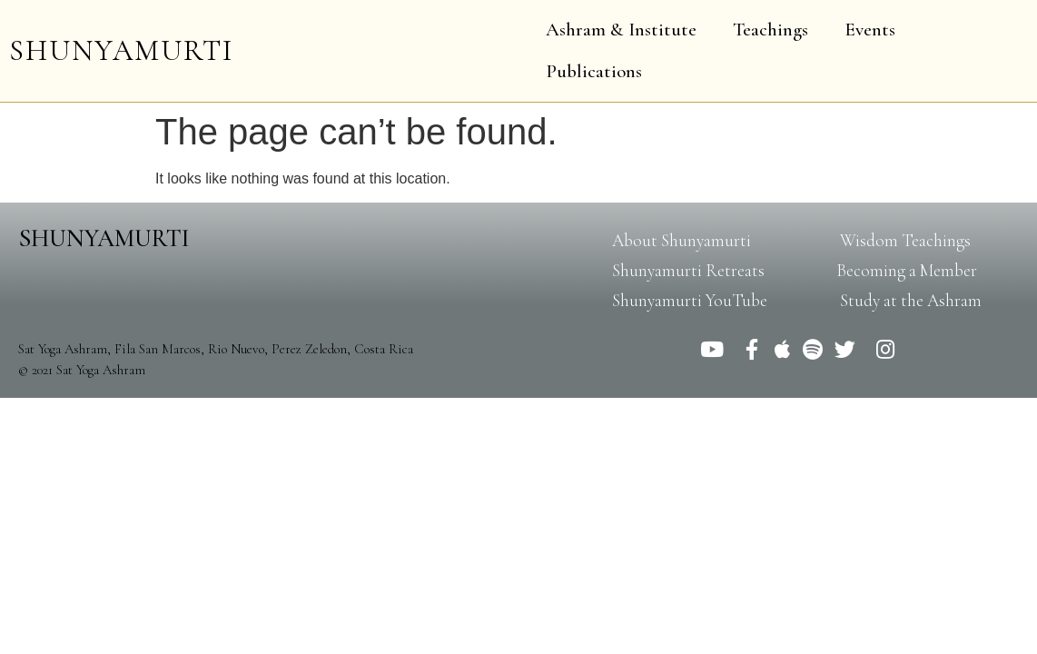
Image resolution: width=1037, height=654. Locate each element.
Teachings (770, 29)
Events (869, 29)
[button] (681, 240)
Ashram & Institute (621, 29)
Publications (594, 71)
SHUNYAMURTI (121, 50)
